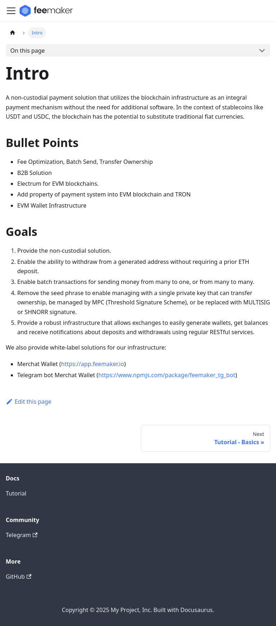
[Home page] (12, 32)
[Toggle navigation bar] (11, 10)
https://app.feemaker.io (92, 364)
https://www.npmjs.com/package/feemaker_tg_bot (166, 375)
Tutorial (16, 493)
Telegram (21, 535)
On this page (27, 50)
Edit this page (28, 402)
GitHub (18, 576)
